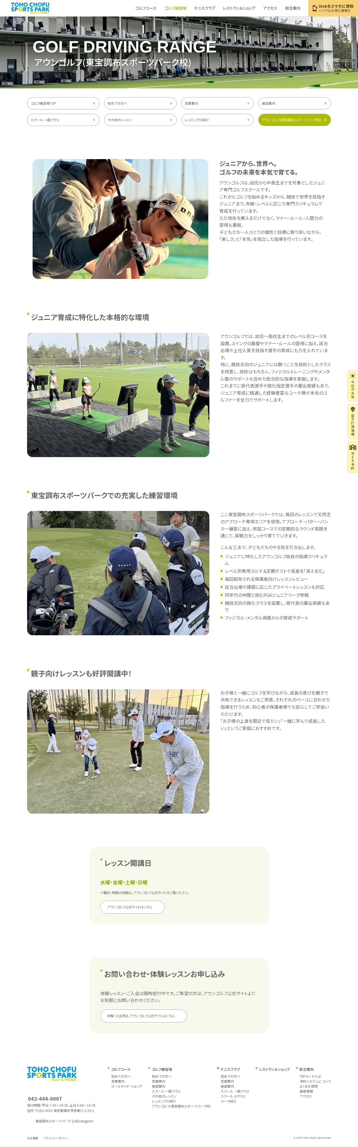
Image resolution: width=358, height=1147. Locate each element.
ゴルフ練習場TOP (43, 103)
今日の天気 (352, 386)
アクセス (306, 1096)
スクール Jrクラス (233, 1096)
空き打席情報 (353, 421)
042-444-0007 (45, 1098)
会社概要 (32, 1138)
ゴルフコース (121, 1069)
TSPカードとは (310, 1076)
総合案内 (306, 1069)
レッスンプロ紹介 (197, 119)
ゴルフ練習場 (162, 1069)
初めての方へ (117, 103)
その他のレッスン (120, 119)
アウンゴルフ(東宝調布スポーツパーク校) (291, 119)
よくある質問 (309, 1086)
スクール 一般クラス (45, 119)
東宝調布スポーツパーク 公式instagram (64, 1121)
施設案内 (268, 103)
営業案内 (191, 103)
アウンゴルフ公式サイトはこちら (129, 907)
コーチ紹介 (229, 1101)
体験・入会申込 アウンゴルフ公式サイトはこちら (141, 1015)
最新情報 (306, 1091)
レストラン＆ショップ (274, 1069)
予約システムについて (315, 1081)
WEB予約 (352, 457)
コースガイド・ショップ (126, 1086)
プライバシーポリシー (56, 1138)
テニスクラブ (230, 1069)
